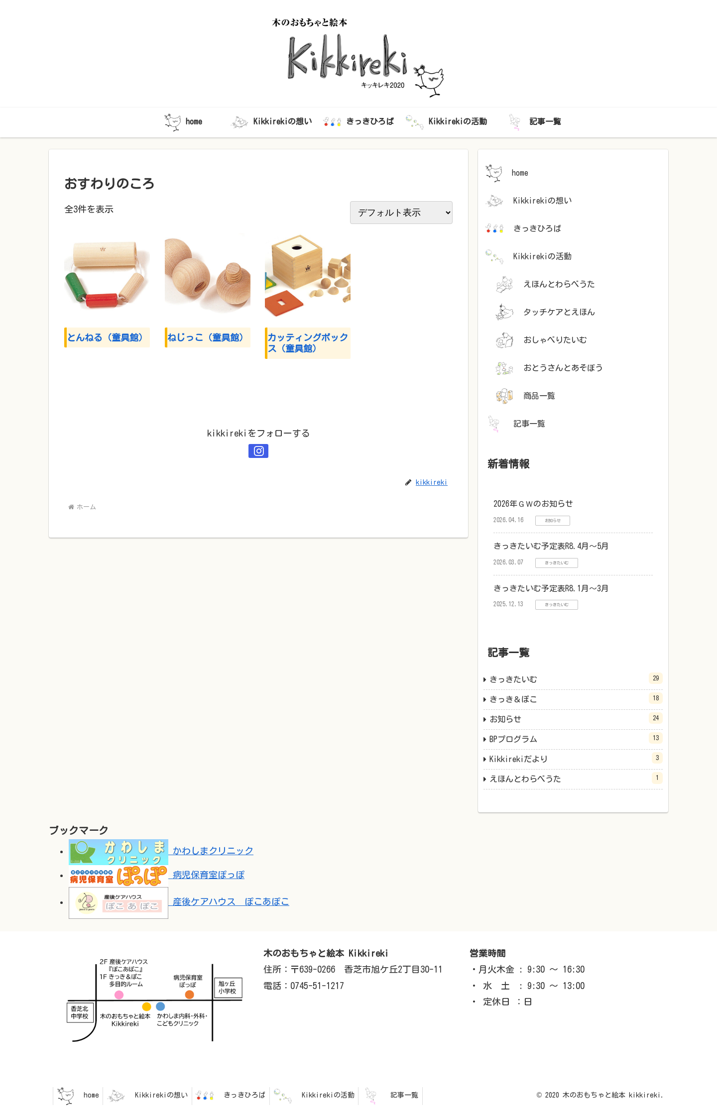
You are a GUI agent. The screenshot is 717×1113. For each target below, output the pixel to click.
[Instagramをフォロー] (258, 451)
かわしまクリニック (161, 850)
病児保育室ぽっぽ (156, 874)
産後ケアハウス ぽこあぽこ (179, 901)
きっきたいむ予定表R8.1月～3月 (551, 588)
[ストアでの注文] (401, 212)
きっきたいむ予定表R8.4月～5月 (551, 546)
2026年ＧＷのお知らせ (533, 504)
